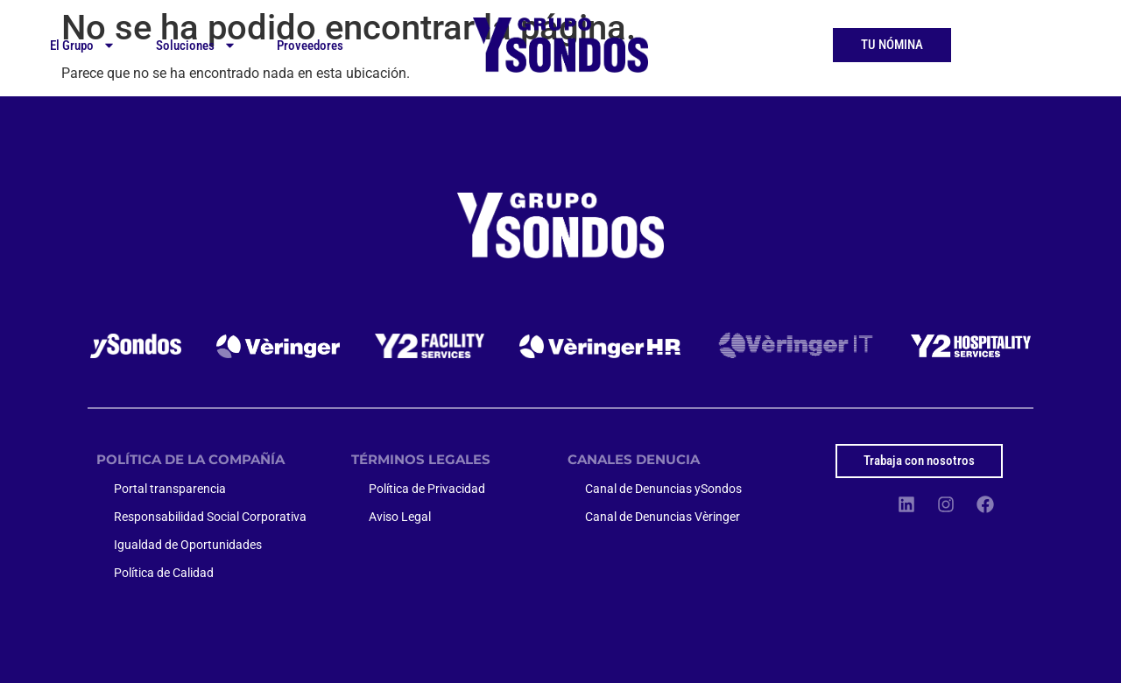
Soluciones (196, 45)
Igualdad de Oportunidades (188, 545)
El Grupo (83, 45)
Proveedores (310, 45)
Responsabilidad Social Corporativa (210, 517)
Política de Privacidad (427, 489)
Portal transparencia (170, 489)
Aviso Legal (400, 517)
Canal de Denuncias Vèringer (662, 517)
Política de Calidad (164, 573)
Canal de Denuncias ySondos (663, 489)
